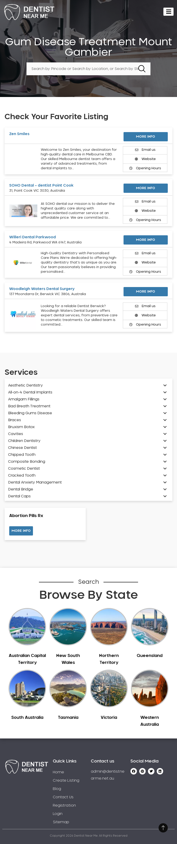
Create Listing (66, 780)
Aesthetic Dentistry (25, 385)
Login (57, 814)
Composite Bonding (26, 461)
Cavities (15, 434)
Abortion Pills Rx (26, 516)
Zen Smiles (19, 134)
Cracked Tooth (21, 475)
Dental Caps (19, 496)
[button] (21, 530)
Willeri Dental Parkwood (32, 237)
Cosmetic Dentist (24, 468)
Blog (57, 789)
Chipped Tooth (21, 455)
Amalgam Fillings (23, 399)
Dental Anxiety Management (35, 482)
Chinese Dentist (22, 448)
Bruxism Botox (21, 427)
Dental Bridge (20, 489)
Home (58, 772)
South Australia (27, 718)
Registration (64, 805)
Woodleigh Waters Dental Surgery (42, 289)
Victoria (109, 718)
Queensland (149, 656)
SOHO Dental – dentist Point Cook (41, 185)
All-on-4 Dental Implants (30, 392)
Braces (14, 420)
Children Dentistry (24, 441)
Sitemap (61, 822)
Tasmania (68, 718)
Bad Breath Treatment (29, 406)
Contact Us (63, 797)
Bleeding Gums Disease (30, 413)
